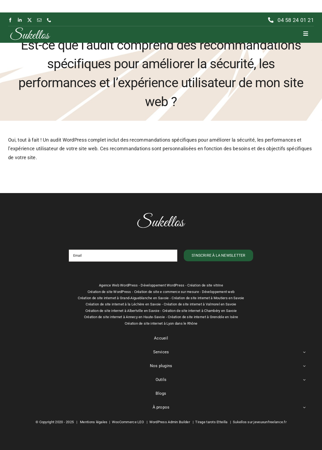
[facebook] (10, 20)
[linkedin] (20, 20)
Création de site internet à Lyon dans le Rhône (161, 323)
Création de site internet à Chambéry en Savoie (199, 311)
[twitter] (29, 20)
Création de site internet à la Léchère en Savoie (123, 304)
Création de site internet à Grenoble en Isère (203, 317)
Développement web (218, 292)
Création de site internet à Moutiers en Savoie (208, 298)
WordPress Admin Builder (169, 422)
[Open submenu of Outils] (304, 380)
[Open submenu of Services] (304, 352)
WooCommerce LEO (128, 422)
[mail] (39, 20)
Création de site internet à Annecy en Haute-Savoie (124, 317)
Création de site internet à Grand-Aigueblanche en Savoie (123, 298)
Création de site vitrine (205, 285)
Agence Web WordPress (118, 285)
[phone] (49, 20)
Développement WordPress (162, 285)
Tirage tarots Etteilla (211, 422)
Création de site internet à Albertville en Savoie (122, 311)
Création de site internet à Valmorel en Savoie (200, 304)
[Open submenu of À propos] (304, 407)
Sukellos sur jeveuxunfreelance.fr (259, 422)
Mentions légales (93, 422)
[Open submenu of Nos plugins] (304, 366)
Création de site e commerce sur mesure (166, 292)
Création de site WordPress (109, 292)
